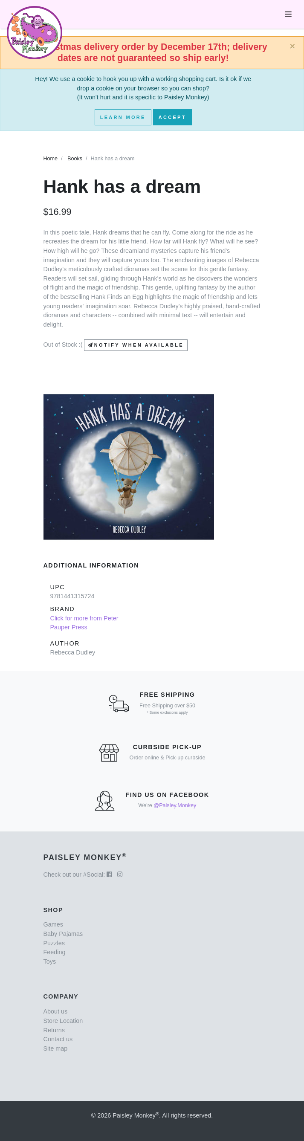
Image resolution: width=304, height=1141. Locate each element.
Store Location (63, 1020)
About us (55, 1011)
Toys (49, 961)
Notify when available (135, 345)
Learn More (123, 117)
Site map (55, 1048)
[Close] (292, 46)
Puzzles (54, 943)
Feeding (54, 952)
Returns (54, 1030)
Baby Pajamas (63, 933)
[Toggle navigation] (288, 14)
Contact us (58, 1039)
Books (74, 159)
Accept (172, 117)
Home (50, 159)
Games (53, 924)
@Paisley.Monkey (174, 805)
